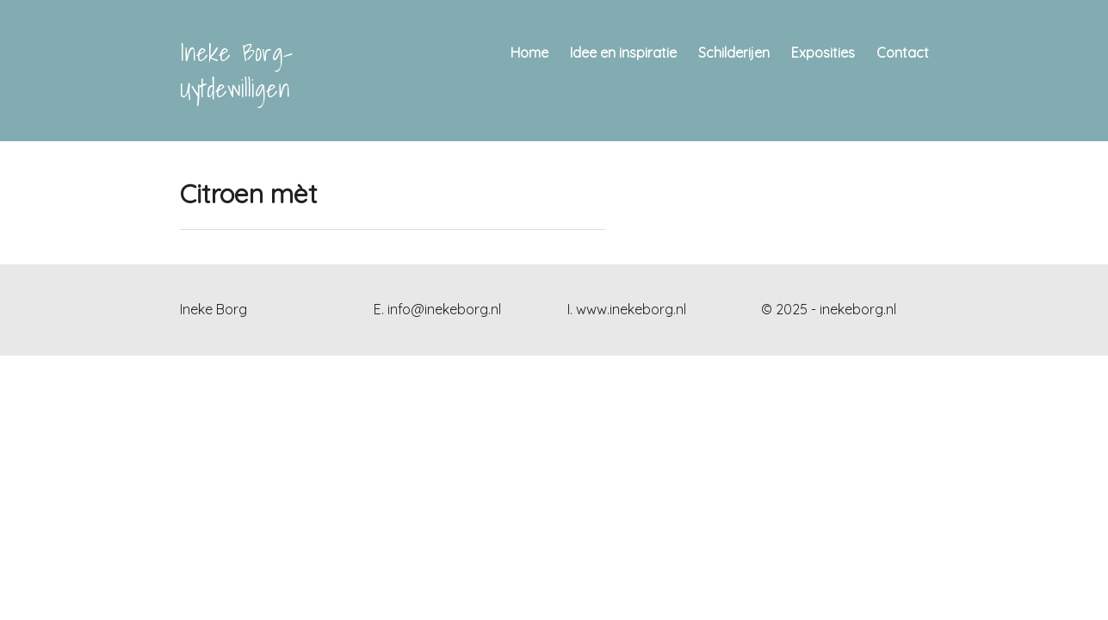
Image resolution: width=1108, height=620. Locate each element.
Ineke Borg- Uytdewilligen (236, 70)
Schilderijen (734, 52)
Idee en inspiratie (623, 52)
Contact (902, 52)
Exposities (823, 52)
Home (529, 52)
